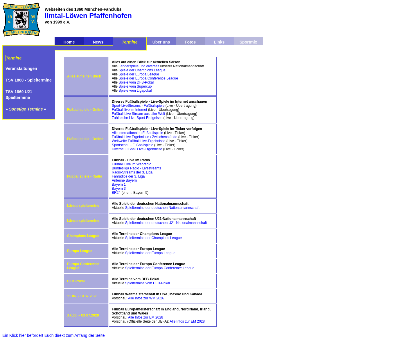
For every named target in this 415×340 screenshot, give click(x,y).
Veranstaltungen (21, 68)
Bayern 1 (119, 184)
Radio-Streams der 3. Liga (132, 172)
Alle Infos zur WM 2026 (146, 298)
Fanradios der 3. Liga (128, 176)
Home (69, 42)
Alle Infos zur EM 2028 (145, 317)
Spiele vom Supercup (135, 86)
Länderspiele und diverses (138, 66)
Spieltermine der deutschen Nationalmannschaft (162, 208)
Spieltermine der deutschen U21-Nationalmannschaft (166, 223)
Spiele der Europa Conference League (148, 78)
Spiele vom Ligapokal (135, 90)
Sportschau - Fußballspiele (132, 145)
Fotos (190, 42)
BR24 (116, 193)
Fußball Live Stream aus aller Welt (138, 114)
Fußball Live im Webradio (131, 164)
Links (219, 42)
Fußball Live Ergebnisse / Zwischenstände (144, 137)
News (98, 42)
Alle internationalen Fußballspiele (137, 133)
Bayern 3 (119, 189)
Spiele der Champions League (141, 70)
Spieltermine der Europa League (150, 253)
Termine (130, 42)
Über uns (161, 42)
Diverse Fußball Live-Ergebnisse (137, 149)
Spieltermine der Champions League (153, 238)
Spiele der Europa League (138, 74)
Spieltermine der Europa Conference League (159, 268)
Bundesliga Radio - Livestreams (136, 168)
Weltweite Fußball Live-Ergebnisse (139, 141)
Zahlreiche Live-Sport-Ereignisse (137, 118)
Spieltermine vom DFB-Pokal (147, 283)
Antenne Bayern (124, 180)
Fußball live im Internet (129, 110)
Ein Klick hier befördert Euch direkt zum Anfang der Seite (53, 335)
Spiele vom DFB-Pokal (136, 82)
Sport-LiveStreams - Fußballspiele (138, 106)
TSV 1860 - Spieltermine (29, 80)
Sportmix (248, 42)
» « (26, 109)
